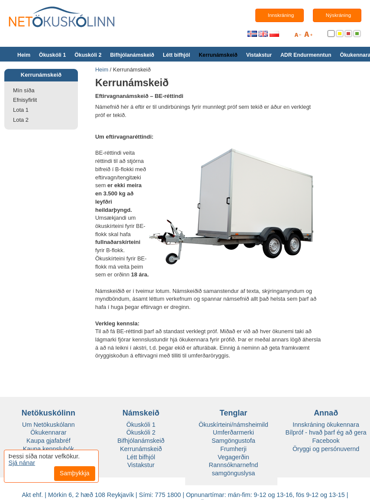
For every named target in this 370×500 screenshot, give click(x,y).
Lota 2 (21, 120)
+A (308, 36)
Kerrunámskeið (218, 55)
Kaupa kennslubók (48, 448)
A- (297, 36)
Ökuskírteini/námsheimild (233, 424)
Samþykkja (74, 473)
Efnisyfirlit (25, 100)
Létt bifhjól (176, 55)
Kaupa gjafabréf (48, 440)
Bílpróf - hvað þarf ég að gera (326, 432)
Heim (23, 55)
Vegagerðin (233, 457)
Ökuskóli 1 (52, 55)
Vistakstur (259, 55)
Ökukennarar (48, 432)
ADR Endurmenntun (305, 55)
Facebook (326, 440)
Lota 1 (21, 110)
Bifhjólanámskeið (132, 55)
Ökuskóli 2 (87, 55)
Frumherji (233, 448)
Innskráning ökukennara (326, 424)
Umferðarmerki (233, 432)
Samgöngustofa (233, 440)
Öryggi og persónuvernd (326, 448)
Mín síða (24, 90)
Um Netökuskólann (48, 424)
